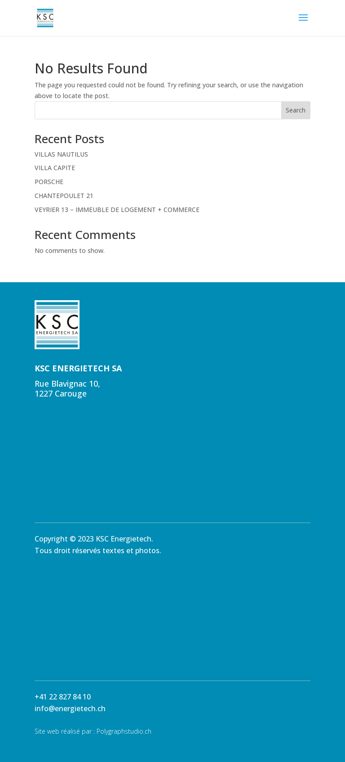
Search (295, 110)
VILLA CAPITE (55, 167)
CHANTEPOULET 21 (64, 195)
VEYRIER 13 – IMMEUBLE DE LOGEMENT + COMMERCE (117, 209)
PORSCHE (49, 181)
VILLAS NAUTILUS (61, 154)
